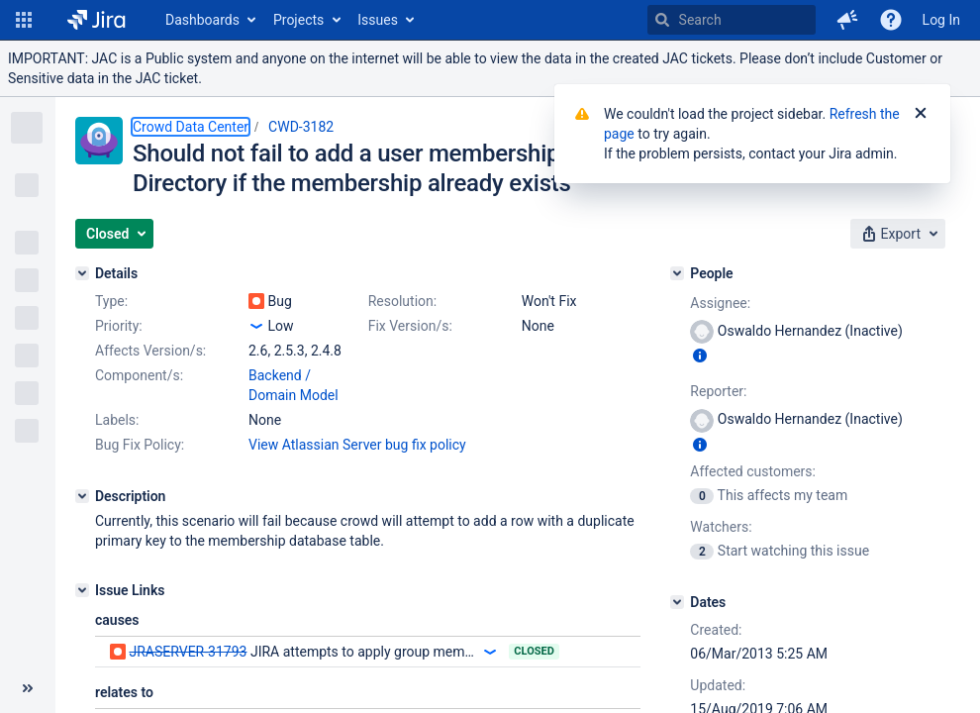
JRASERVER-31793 (187, 652)
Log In (941, 20)
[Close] (921, 114)
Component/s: (139, 375)
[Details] (82, 273)
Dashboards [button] (202, 20)
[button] (24, 20)
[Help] (891, 20)
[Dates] (677, 602)
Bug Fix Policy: (139, 445)
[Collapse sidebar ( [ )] (28, 688)
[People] (677, 273)
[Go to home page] (96, 20)
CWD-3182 (301, 127)
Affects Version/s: (150, 350)
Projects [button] (298, 20)
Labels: (117, 420)
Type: (111, 301)
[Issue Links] (82, 590)
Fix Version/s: (410, 326)
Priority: (119, 326)
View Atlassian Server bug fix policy (357, 445)
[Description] (82, 496)
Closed (534, 651)
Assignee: (720, 303)
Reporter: (718, 391)
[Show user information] (700, 355)
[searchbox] (731, 20)
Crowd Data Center (190, 127)
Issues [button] (377, 20)
